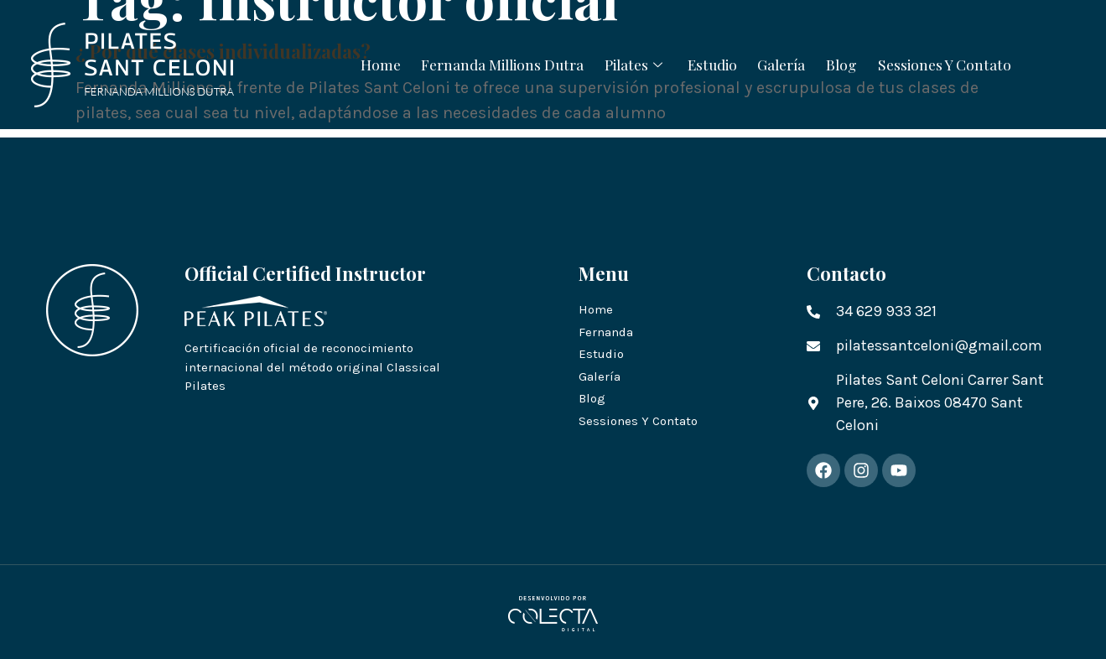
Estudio (713, 64)
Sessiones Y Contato (965, 64)
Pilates (629, 64)
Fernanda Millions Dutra (487, 64)
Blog (856, 64)
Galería (790, 64)
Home (357, 64)
